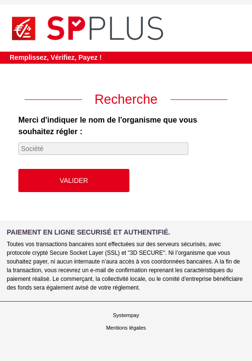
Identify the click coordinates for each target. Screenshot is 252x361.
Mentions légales (126, 328)
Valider (74, 180)
